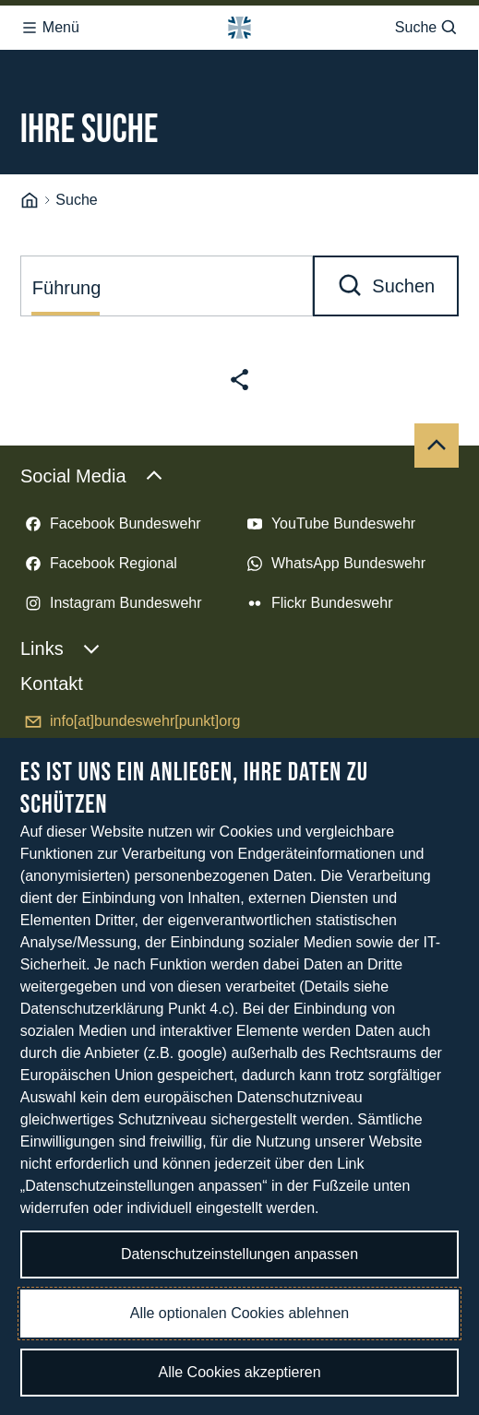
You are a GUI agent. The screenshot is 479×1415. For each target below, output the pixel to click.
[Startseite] (29, 200)
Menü (49, 27)
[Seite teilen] (239, 379)
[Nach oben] (436, 445)
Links (60, 648)
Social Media (91, 476)
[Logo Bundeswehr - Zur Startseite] (239, 28)
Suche (427, 27)
